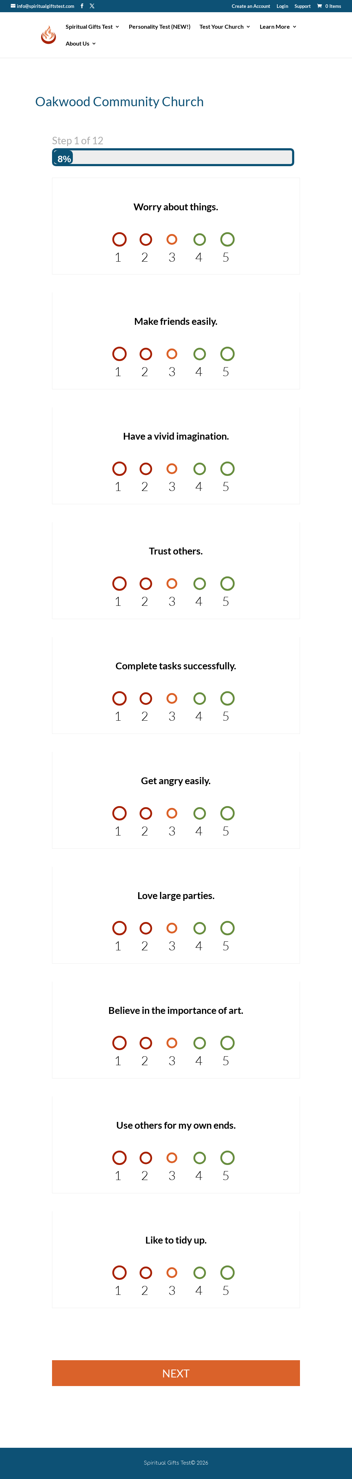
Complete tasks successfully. (176, 665)
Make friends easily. (175, 321)
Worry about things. (175, 206)
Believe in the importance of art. (175, 1010)
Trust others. (176, 551)
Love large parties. (176, 895)
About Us (77, 44)
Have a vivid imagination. (176, 436)
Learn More (275, 27)
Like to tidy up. (176, 1240)
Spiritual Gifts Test (89, 27)
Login (282, 6)
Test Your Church (222, 27)
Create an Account (251, 6)
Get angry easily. (176, 780)
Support (303, 6)
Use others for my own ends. (176, 1125)
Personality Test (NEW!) (160, 27)
